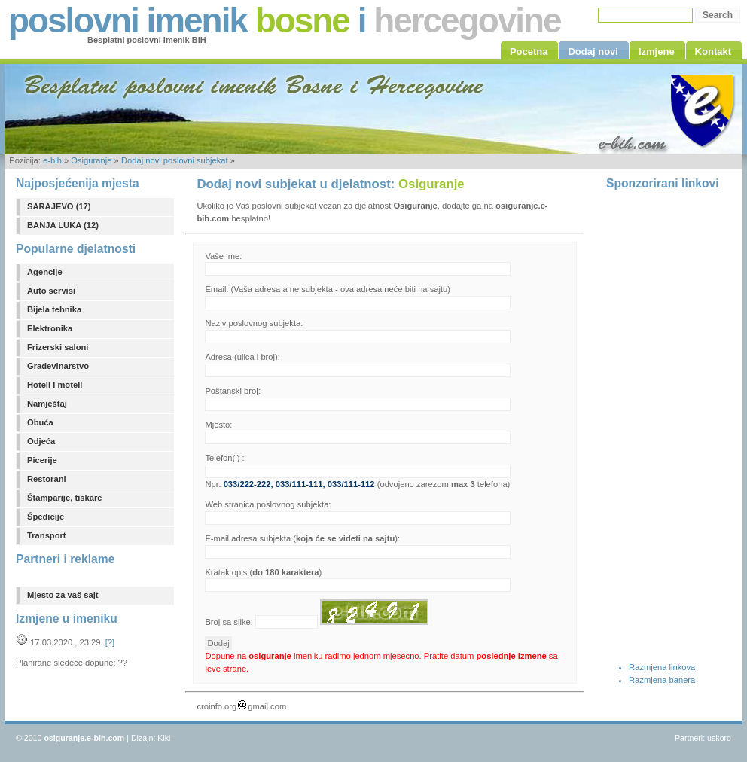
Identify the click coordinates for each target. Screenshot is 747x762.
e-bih (52, 160)
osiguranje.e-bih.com (84, 737)
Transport (46, 535)
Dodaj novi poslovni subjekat (174, 160)
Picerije (42, 460)
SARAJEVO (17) (59, 206)
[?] (109, 642)
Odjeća (41, 441)
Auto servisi (51, 290)
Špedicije (45, 516)
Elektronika (49, 328)
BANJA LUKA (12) (63, 225)
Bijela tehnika (54, 309)
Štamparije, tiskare (64, 497)
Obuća (40, 422)
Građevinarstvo (58, 365)
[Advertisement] (666, 424)
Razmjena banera (662, 679)
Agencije (45, 271)
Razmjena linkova (662, 667)
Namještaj (47, 403)
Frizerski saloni (57, 347)
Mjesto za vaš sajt (63, 594)
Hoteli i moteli (54, 384)
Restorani (46, 478)
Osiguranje (91, 160)
